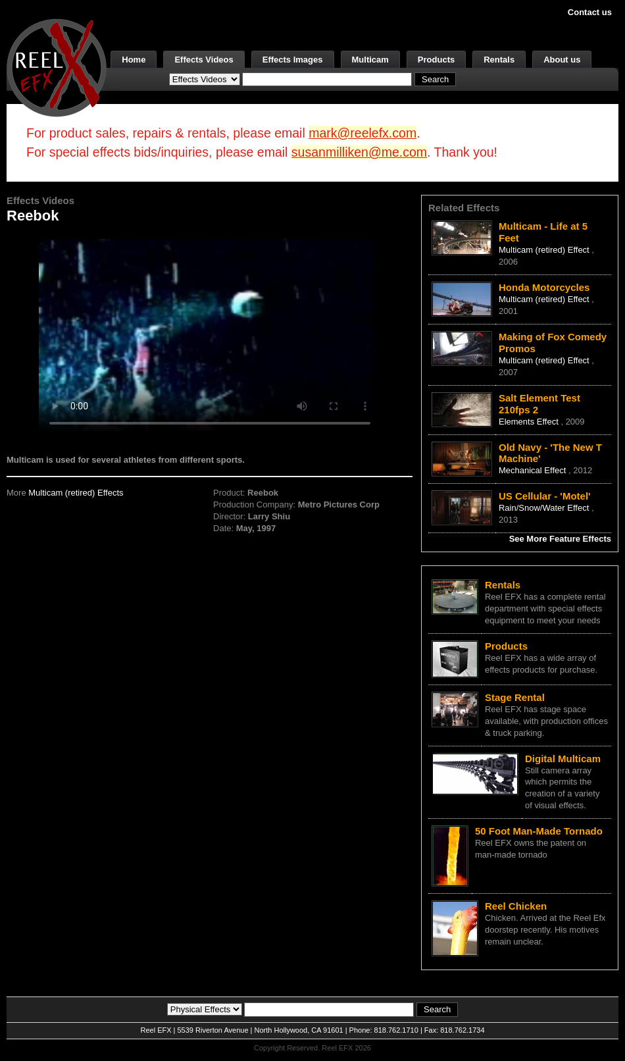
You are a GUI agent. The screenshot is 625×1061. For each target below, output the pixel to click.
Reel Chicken (516, 906)
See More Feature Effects (560, 539)
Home (133, 60)
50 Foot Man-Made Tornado (539, 831)
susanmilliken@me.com (359, 152)
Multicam (370, 60)
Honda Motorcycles (544, 287)
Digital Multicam (563, 758)
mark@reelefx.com (362, 133)
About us (561, 60)
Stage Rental (515, 697)
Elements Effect (530, 422)
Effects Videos (203, 60)
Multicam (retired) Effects (75, 493)
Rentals (499, 60)
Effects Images (292, 60)
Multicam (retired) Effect (545, 250)
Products (436, 60)
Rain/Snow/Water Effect (545, 508)
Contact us (590, 12)
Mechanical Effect (533, 470)
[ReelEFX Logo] (57, 67)
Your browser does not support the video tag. (210, 335)
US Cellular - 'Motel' (545, 496)
